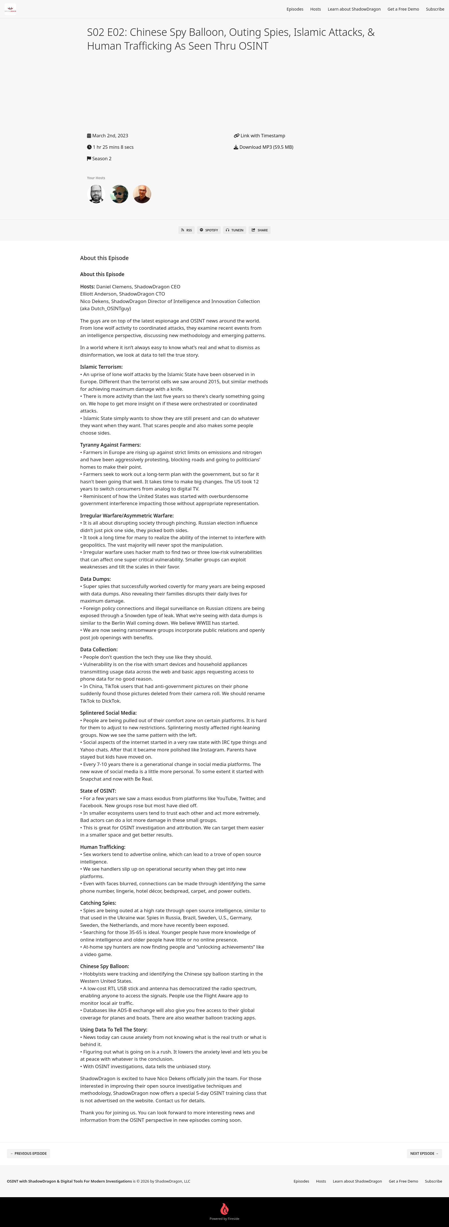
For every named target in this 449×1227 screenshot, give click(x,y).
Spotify (209, 230)
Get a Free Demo (403, 9)
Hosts (315, 9)
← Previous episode (28, 1153)
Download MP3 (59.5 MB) (263, 147)
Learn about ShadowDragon (354, 9)
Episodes (295, 9)
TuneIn (234, 230)
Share (259, 230)
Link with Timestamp (259, 135)
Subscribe (435, 9)
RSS (186, 230)
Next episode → (424, 1153)
